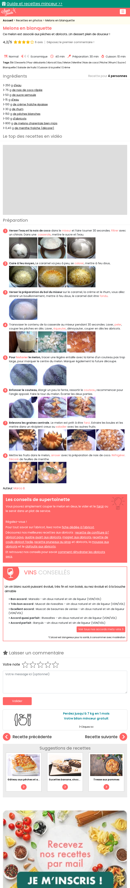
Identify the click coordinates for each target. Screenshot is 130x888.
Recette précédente (27, 737)
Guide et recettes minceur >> (34, 3)
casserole (44, 234)
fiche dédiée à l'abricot (78, 527)
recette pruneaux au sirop (52, 542)
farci (87, 423)
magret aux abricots (76, 537)
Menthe (76, 62)
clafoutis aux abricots (40, 546)
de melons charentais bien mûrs (35, 123)
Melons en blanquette (60, 20)
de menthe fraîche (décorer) (34, 128)
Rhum (112, 62)
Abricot (51, 62)
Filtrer (114, 230)
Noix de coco (90, 62)
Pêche (103, 62)
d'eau (17, 85)
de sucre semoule (24, 95)
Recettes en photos (29, 20)
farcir (100, 506)
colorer (79, 263)
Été (12, 62)
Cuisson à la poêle (49, 67)
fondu (104, 296)
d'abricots (19, 118)
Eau (60, 62)
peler (118, 324)
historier (22, 357)
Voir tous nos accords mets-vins (101, 629)
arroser (55, 455)
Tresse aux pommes (106, 779)
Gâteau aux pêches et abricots (27, 779)
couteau (89, 390)
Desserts (20, 62)
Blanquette (9, 67)
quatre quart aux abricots (43, 537)
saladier (61, 427)
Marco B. (19, 488)
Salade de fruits (27, 67)
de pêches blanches (26, 114)
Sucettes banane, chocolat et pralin (72, 779)
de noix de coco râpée (27, 90)
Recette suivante (106, 737)
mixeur (66, 230)
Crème (66, 67)
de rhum (17, 109)
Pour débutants (36, 62)
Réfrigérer (118, 455)
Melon (67, 62)
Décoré (14, 459)
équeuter (59, 328)
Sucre (121, 62)
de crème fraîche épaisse (30, 104)
